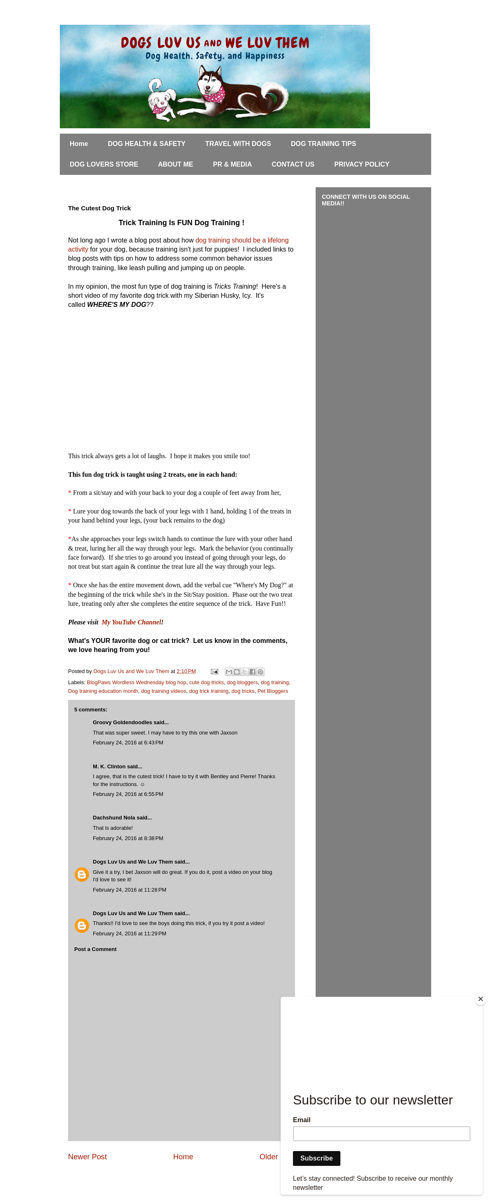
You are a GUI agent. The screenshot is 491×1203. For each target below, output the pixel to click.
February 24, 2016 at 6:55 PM (128, 794)
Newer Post (87, 1157)
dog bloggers (242, 682)
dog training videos (163, 691)
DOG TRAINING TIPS (323, 143)
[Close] (480, 999)
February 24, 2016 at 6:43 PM (128, 742)
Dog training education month (103, 691)
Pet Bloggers (272, 691)
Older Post (277, 1157)
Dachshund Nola (114, 818)
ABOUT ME (175, 164)
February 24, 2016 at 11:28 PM (129, 890)
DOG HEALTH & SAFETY (146, 143)
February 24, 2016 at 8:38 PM (128, 838)
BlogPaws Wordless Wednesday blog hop (136, 682)
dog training (275, 682)
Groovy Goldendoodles (122, 722)
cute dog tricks (206, 682)
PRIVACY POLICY (361, 164)
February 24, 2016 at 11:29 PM (129, 933)
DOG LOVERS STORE (104, 164)
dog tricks (243, 691)
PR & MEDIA (232, 164)
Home (79, 143)
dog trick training (208, 691)
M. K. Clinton (109, 766)
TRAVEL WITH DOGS (238, 143)
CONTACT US (293, 164)
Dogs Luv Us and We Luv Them (133, 862)
